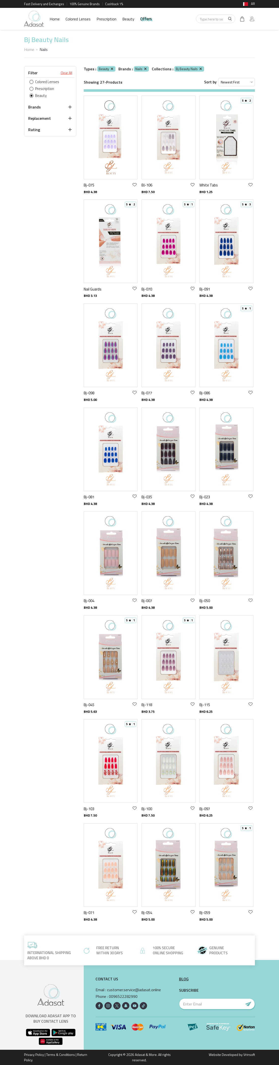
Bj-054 (146, 912)
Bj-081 (89, 497)
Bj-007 (146, 600)
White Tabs (208, 185)
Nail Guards (92, 289)
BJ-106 (146, 185)
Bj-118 (146, 704)
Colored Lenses (78, 19)
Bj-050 (204, 600)
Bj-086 (204, 393)
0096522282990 (123, 996)
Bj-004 (89, 600)
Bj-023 (204, 497)
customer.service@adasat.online (134, 990)
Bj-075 (89, 185)
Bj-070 (146, 289)
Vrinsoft (249, 1054)
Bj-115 (204, 704)
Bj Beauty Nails (189, 68)
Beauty (128, 19)
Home (55, 19)
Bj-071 (89, 912)
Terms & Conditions (60, 1054)
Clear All (66, 73)
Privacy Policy (34, 1054)
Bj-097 (204, 808)
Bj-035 (146, 497)
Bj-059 (204, 912)
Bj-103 (89, 808)
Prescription (106, 19)
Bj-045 (89, 704)
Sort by (210, 82)
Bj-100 (146, 808)
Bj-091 (204, 289)
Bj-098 (89, 393)
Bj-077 (146, 393)
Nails (141, 68)
